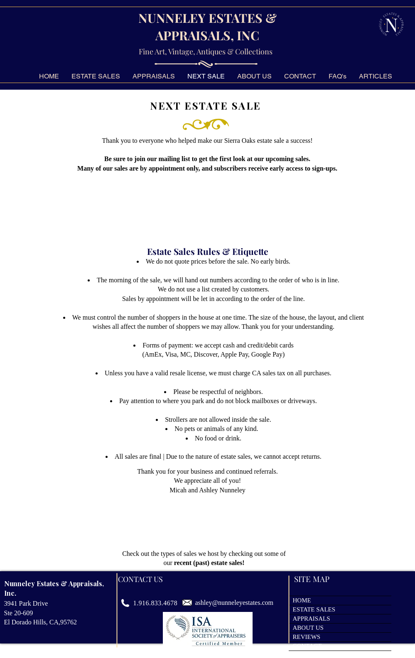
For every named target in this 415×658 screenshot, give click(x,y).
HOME (302, 600)
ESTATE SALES (314, 609)
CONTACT (307, 646)
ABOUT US (308, 627)
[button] (337, 76)
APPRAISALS (311, 618)
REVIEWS (307, 637)
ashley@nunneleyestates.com (234, 602)
